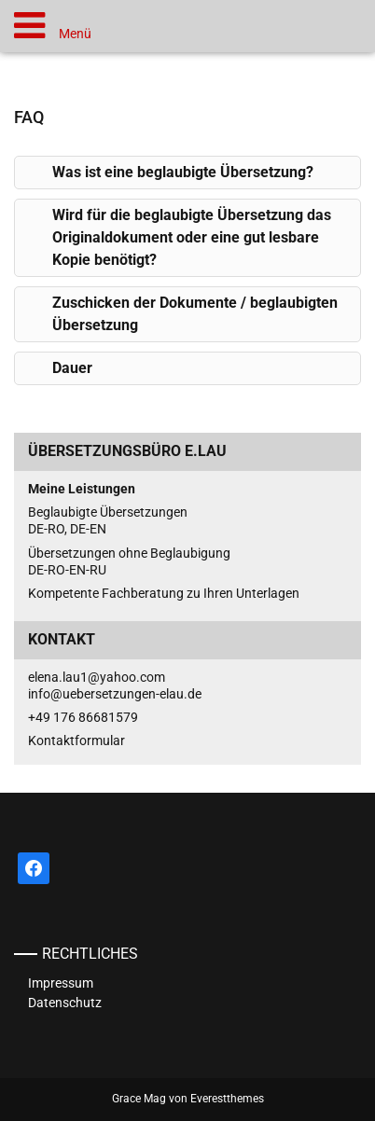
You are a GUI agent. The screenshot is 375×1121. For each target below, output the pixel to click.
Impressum (60, 983)
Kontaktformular (76, 740)
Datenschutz (65, 1002)
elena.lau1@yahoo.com (96, 677)
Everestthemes (227, 1098)
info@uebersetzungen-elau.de (114, 693)
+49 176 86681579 (83, 717)
